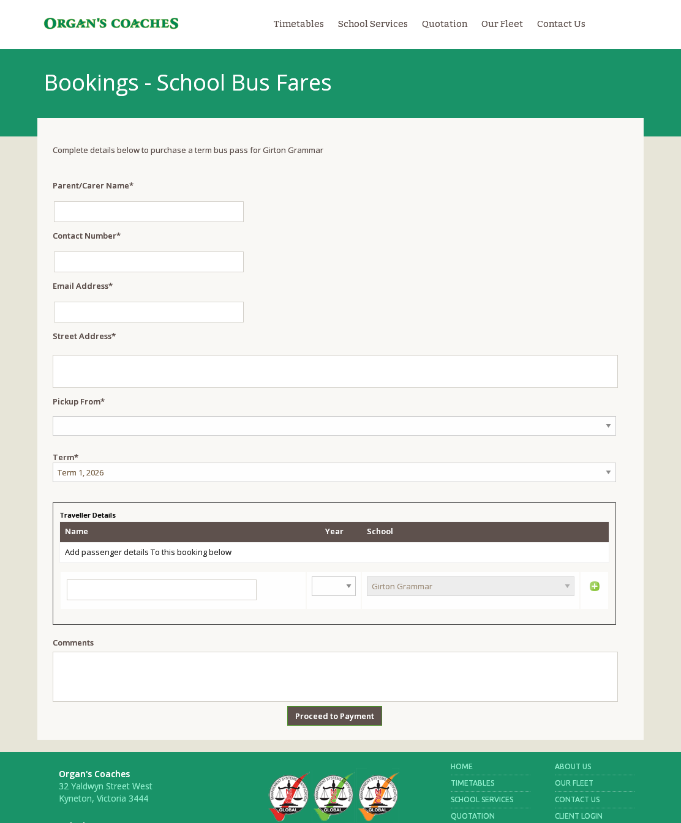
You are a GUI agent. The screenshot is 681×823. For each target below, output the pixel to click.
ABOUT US (573, 766)
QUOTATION (473, 816)
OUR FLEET (574, 783)
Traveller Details (87, 514)
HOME (462, 766)
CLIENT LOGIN (579, 816)
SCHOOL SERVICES (482, 799)
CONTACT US (577, 799)
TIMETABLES (472, 783)
